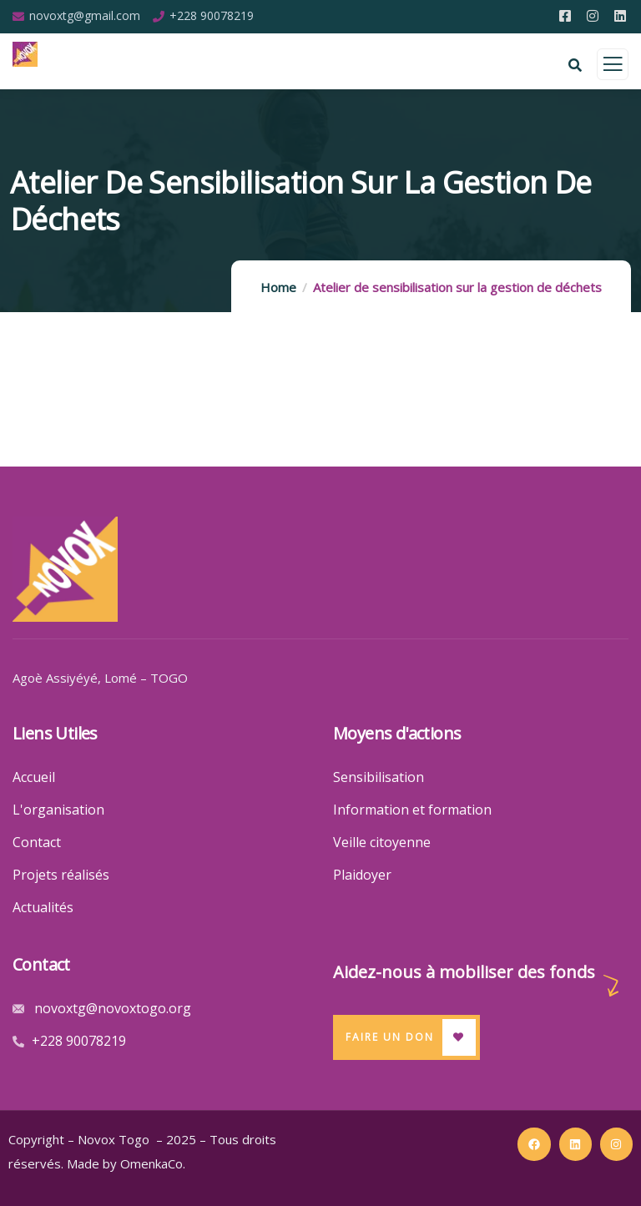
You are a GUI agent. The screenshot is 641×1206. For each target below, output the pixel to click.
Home (278, 287)
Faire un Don (390, 1037)
